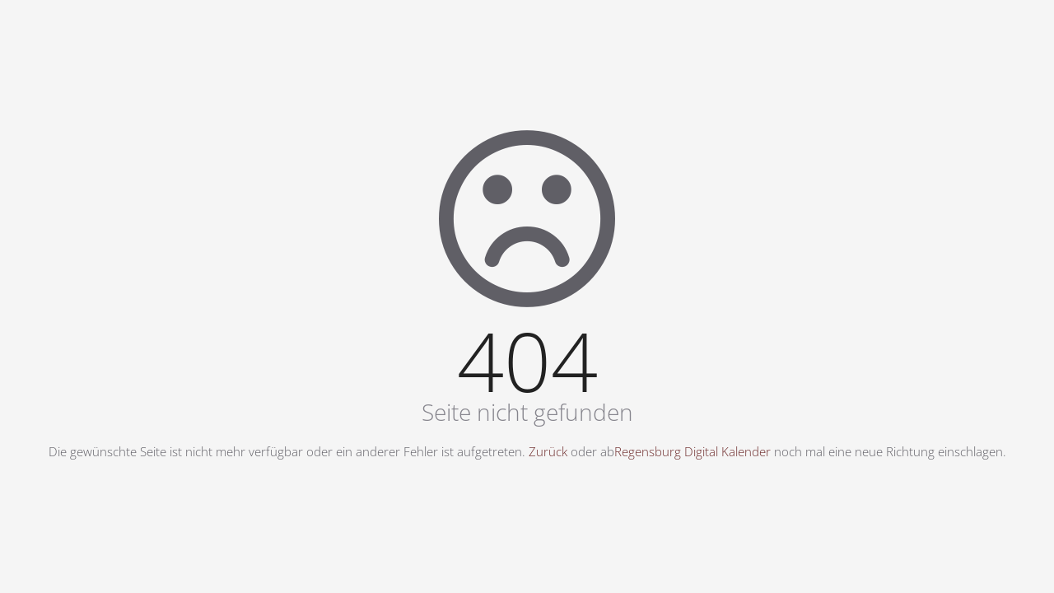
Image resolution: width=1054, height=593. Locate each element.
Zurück (548, 451)
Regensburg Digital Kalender (692, 451)
